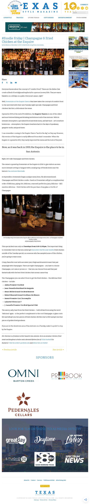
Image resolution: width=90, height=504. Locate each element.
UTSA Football (46, 340)
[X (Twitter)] (78, 8)
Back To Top (45, 486)
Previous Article (9, 350)
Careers (39, 480)
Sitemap (36, 500)
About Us (26, 480)
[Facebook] (73, 8)
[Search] (86, 12)
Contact (33, 480)
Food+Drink (81, 17)
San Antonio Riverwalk (16, 171)
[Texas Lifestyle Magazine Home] (45, 8)
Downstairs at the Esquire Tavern (18, 101)
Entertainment (65, 17)
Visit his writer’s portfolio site (19, 343)
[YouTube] (86, 8)
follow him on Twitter (40, 343)
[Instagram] (82, 8)
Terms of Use (43, 500)
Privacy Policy (52, 500)
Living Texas (33, 17)
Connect (84, 5)
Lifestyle (7, 17)
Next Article (58, 350)
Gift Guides (48, 17)
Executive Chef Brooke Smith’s (43, 250)
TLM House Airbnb (48, 480)
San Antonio (40, 45)
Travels (19, 17)
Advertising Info (61, 480)
